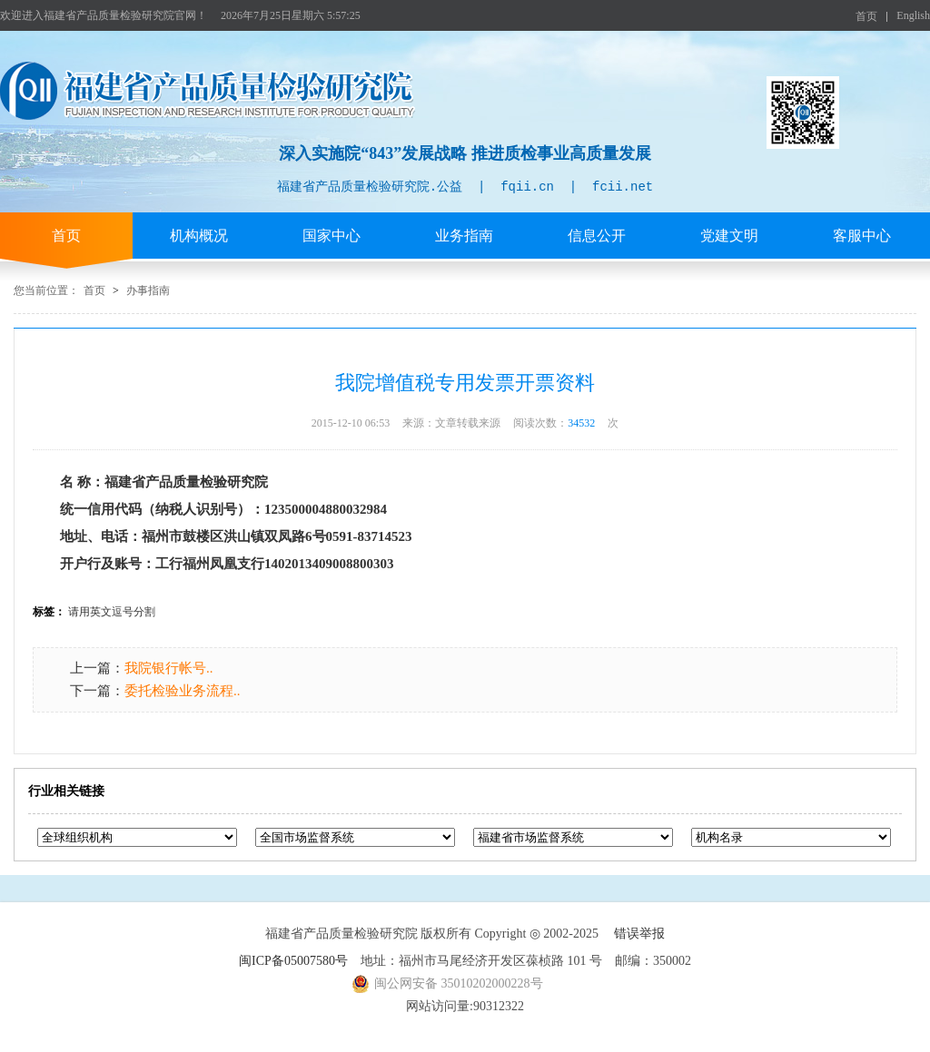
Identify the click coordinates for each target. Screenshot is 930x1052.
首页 (866, 16)
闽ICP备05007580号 (293, 961)
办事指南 (148, 290)
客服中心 (862, 235)
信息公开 (597, 235)
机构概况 (199, 235)
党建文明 (729, 235)
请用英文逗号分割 (111, 611)
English (913, 15)
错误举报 (639, 933)
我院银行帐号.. (168, 668)
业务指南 (464, 235)
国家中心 (331, 235)
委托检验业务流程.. (182, 690)
